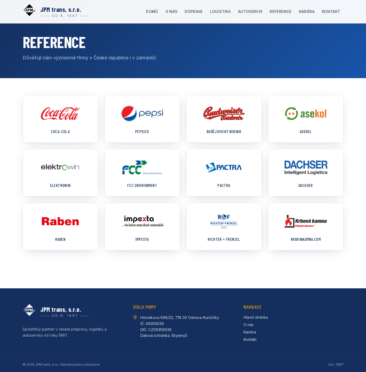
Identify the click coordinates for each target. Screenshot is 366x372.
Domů (152, 11)
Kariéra (307, 11)
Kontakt (331, 11)
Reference (280, 11)
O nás (171, 11)
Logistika (220, 11)
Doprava (193, 11)
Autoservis (250, 11)
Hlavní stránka (256, 317)
